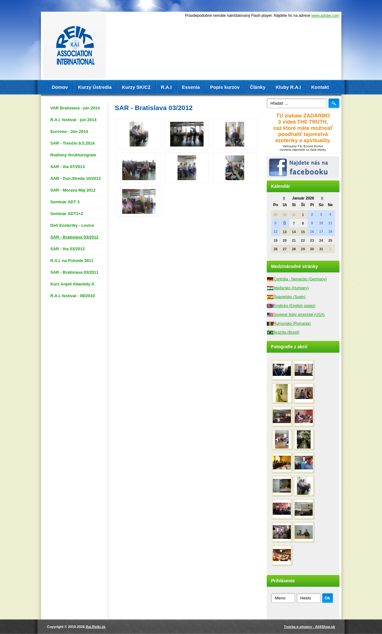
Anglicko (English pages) (295, 306)
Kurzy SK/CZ (136, 87)
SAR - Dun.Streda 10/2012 (75, 178)
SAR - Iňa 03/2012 (67, 248)
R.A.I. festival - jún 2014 (73, 119)
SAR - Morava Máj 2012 (73, 190)
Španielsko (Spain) (290, 297)
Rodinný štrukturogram (73, 155)
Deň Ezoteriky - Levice (72, 225)
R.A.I (166, 87)
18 (330, 231)
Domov (60, 87)
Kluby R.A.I (288, 87)
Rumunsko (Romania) (292, 323)
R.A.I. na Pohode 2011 (72, 260)
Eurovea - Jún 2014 (69, 131)
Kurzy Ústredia (95, 87)
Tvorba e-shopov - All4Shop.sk (309, 627)
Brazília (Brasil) (286, 332)
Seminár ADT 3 (65, 201)
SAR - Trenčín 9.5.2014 (72, 143)
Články (257, 87)
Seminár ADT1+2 (66, 213)
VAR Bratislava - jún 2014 (75, 108)
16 (312, 231)
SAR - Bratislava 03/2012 (74, 237)
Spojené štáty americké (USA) (299, 314)
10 (321, 223)
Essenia (191, 87)
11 (330, 223)
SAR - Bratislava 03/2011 (74, 272)
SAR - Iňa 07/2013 (67, 166)
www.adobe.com (325, 15)
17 (321, 231)
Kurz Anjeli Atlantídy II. (72, 284)
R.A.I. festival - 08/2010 (72, 295)
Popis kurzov (224, 87)
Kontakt (320, 87)
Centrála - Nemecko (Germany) (300, 279)
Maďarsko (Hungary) (291, 288)
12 (276, 231)
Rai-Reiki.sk (95, 627)
